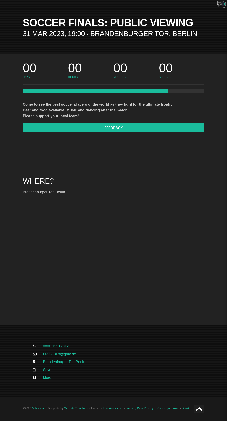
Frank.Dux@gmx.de (59, 354)
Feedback (113, 127)
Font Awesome (112, 408)
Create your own (168, 408)
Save (47, 370)
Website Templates (76, 408)
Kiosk (185, 408)
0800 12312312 (56, 346)
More (47, 378)
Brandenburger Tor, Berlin (64, 362)
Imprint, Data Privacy (140, 408)
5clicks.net (38, 408)
